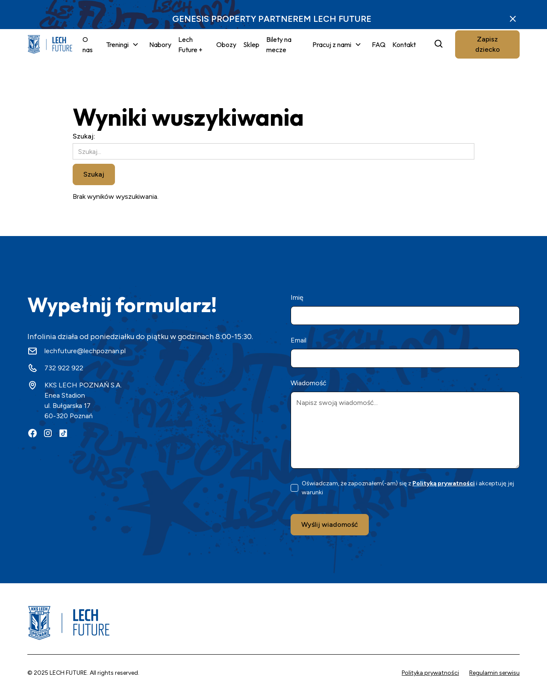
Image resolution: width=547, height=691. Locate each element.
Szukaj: (84, 136)
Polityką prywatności (443, 483)
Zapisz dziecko (487, 44)
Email (298, 340)
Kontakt (404, 44)
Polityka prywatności (430, 672)
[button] (122, 44)
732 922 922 (63, 368)
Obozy (226, 44)
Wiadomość (308, 383)
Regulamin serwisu (494, 672)
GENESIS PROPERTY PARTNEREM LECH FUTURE (271, 19)
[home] (49, 44)
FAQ (378, 44)
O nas (87, 44)
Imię (297, 297)
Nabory (160, 44)
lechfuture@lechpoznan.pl (85, 351)
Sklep (251, 44)
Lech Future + (190, 44)
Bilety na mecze (278, 44)
